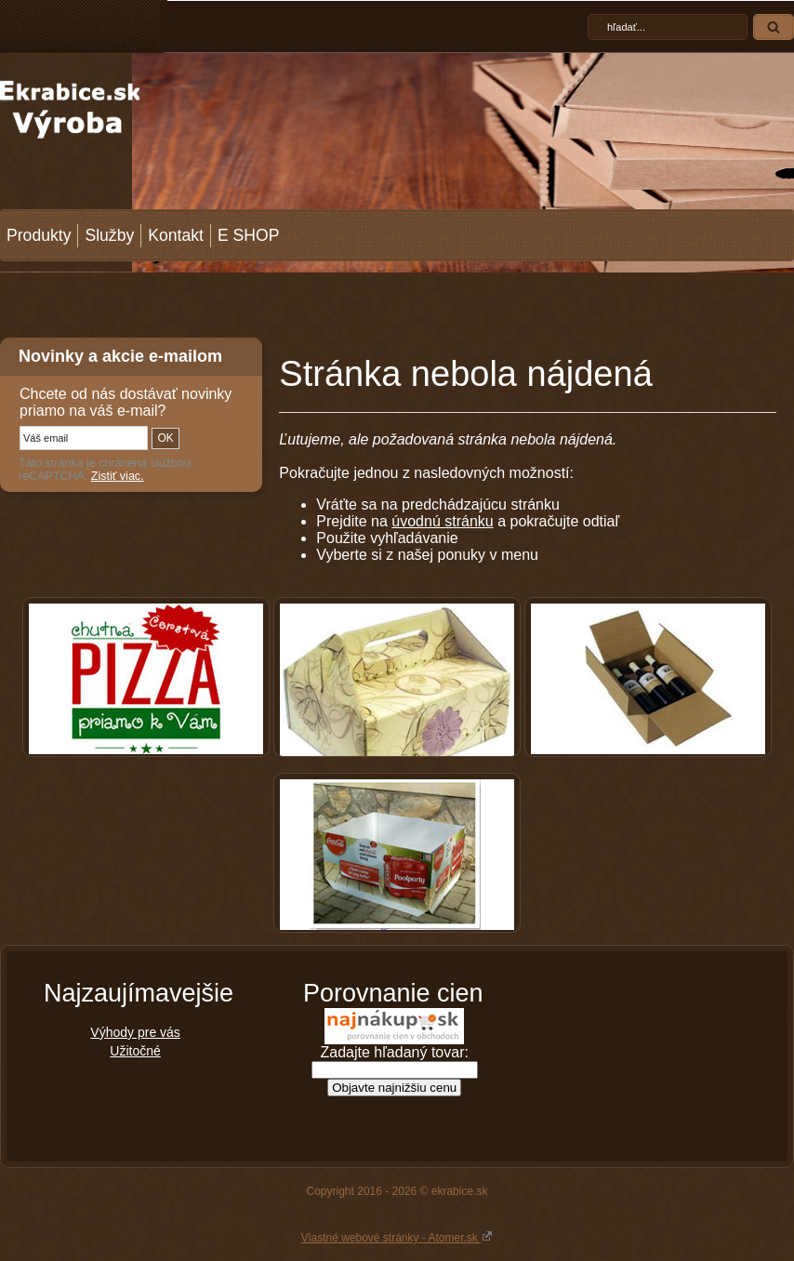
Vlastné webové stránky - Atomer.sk (397, 1236)
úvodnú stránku (442, 521)
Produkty (39, 235)
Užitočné (135, 1050)
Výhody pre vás (135, 1032)
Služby (109, 235)
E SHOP (248, 235)
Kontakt (176, 235)
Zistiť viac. (117, 476)
